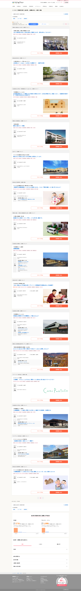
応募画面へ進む (59, 53)
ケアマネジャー (38, 6)
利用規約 (42, 578)
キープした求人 (51, 2)
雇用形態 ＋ (25, 18)
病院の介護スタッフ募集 (19, 125)
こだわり (40, 544)
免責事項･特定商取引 (44, 580)
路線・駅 (58, 544)
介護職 (13, 6)
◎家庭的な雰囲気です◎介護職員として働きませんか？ (26, 316)
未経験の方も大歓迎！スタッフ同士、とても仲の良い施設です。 (28, 218)
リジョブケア (14, 573)
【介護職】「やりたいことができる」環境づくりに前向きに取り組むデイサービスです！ (34, 379)
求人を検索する (44, 2)
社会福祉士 (62, 6)
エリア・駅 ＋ (20, 18)
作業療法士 (51, 6)
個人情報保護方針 (44, 579)
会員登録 (66, 2)
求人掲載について (60, 0)
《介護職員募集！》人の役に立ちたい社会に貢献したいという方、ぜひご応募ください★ (34, 471)
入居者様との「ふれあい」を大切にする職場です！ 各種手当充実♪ (29, 63)
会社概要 (42, 581)
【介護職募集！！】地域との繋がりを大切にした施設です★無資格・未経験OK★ (32, 410)
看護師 (56, 6)
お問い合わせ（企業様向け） (31, 580)
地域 (22, 544)
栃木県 (21, 573)
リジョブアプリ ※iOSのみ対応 (18, 580)
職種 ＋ (14, 18)
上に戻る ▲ (66, 589)
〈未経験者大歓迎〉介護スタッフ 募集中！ (23, 441)
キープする (40, 53)
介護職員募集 (16, 248)
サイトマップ (43, 583)
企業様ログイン (66, 0)
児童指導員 (31, 6)
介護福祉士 (19, 6)
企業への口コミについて (16, 581)
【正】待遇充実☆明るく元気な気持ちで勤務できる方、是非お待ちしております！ (32, 32)
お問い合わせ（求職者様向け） (18, 579)
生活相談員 (25, 6)
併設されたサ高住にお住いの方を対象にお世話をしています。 (27, 156)
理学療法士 (45, 6)
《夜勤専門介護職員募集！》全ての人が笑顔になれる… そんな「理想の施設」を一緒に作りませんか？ (37, 187)
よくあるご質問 (15, 578)
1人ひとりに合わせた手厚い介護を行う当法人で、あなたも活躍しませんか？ (31, 348)
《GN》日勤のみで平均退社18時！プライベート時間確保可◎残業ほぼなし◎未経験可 (33, 285)
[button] (40, 38)
